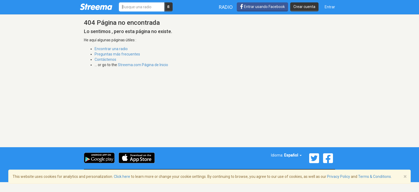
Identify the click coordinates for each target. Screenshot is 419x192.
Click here (122, 176)
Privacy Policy (338, 176)
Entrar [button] (330, 7)
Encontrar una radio (111, 49)
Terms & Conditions (374, 176)
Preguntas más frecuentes (117, 54)
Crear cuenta (304, 7)
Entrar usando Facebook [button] (262, 7)
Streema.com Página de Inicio (143, 65)
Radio (226, 7)
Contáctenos (105, 59)
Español (293, 155)
